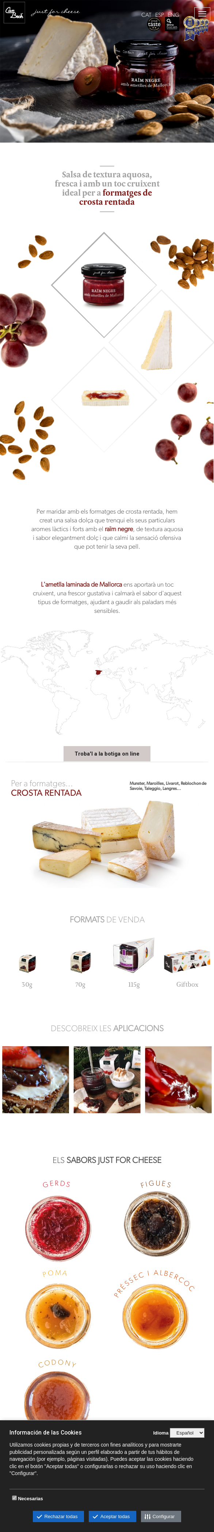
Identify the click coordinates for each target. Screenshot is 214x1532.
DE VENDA (107, 919)
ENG (173, 14)
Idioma (160, 1433)
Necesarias (30, 1498)
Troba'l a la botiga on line (107, 753)
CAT (146, 14)
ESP (159, 14)
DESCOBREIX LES (107, 1028)
